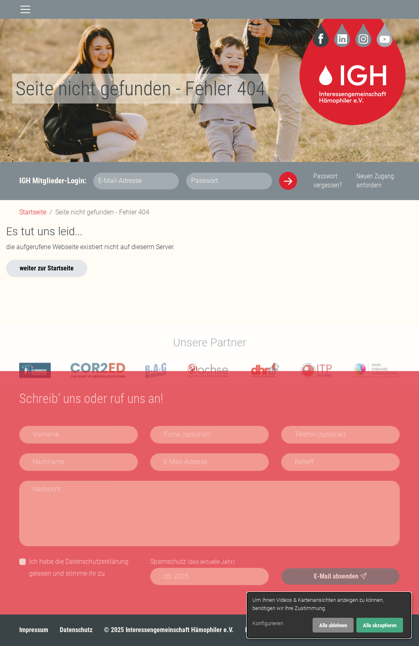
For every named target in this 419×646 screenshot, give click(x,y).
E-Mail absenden (340, 576)
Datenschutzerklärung (96, 561)
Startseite (32, 212)
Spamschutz (192, 561)
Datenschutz (76, 630)
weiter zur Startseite (47, 268)
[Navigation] (25, 9)
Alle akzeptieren (379, 625)
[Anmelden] (288, 181)
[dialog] (329, 615)
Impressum (33, 630)
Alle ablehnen (333, 625)
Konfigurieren (267, 623)
